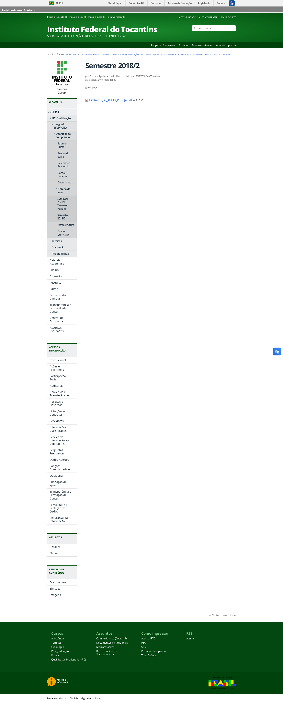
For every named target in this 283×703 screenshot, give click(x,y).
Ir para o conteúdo (57, 17)
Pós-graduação (60, 651)
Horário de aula (204, 54)
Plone (98, 698)
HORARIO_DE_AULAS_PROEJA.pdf (109, 100)
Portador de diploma (153, 651)
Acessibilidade (187, 17)
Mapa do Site (228, 17)
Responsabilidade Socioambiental (106, 652)
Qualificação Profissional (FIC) (68, 659)
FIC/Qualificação (130, 54)
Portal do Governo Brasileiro (18, 10)
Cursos (115, 54)
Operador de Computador (180, 54)
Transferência (149, 655)
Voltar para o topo (224, 615)
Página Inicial (72, 54)
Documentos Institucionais (112, 642)
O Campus (105, 54)
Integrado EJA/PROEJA (152, 54)
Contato (183, 45)
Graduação (57, 647)
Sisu (143, 647)
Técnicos (56, 642)
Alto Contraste (208, 17)
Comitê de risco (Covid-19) (111, 638)
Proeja (55, 655)
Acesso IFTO (148, 638)
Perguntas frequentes (163, 45)
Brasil (59, 3)
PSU (143, 642)
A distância (57, 638)
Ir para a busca (97, 17)
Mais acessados (105, 647)
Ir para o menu (78, 17)
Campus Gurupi (89, 54)
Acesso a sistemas (202, 45)
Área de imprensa (226, 45)
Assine (190, 638)
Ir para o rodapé (117, 17)
